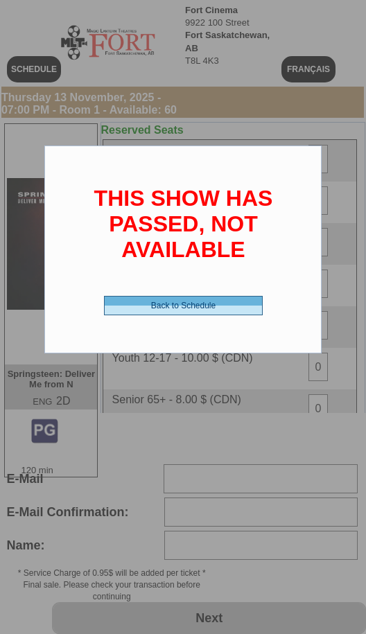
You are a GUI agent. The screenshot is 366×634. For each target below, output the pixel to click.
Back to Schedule (183, 305)
